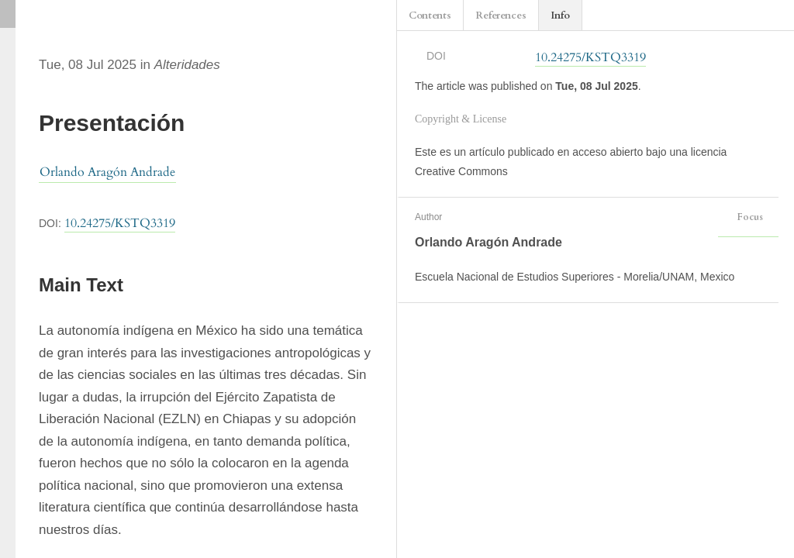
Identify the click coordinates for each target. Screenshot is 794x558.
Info (560, 15)
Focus (748, 217)
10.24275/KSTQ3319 (119, 223)
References (500, 15)
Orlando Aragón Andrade (107, 172)
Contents (430, 15)
